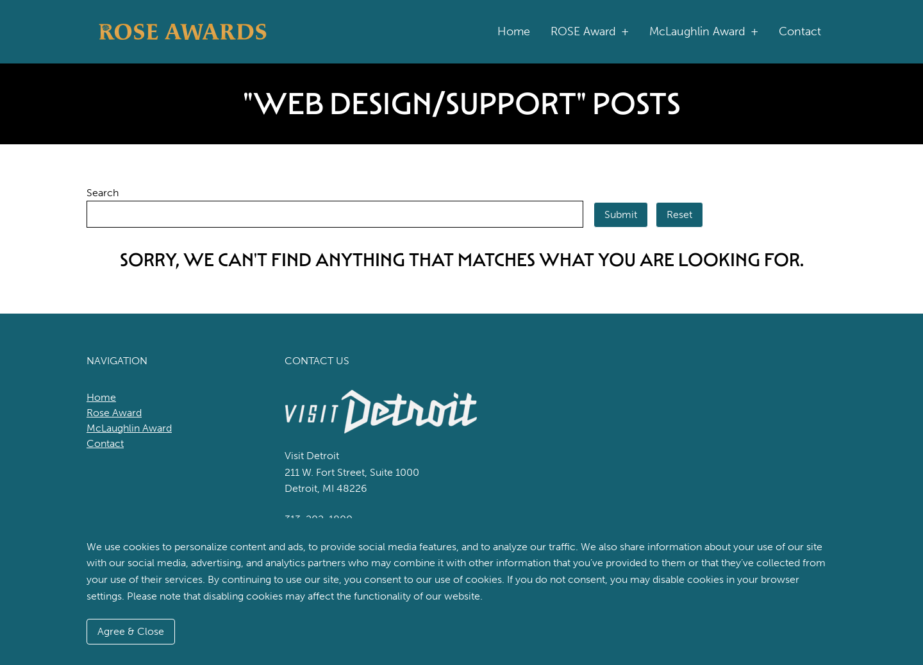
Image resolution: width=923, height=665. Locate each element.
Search (103, 193)
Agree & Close (130, 631)
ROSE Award (590, 31)
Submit (620, 214)
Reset (679, 214)
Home (513, 31)
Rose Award (114, 413)
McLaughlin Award (703, 31)
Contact (800, 31)
